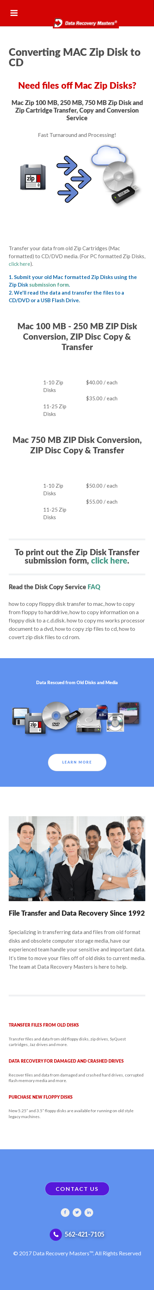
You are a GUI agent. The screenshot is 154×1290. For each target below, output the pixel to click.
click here (19, 264)
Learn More (77, 762)
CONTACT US (77, 1188)
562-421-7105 (84, 1234)
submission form (49, 284)
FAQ (94, 587)
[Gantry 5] (77, 19)
